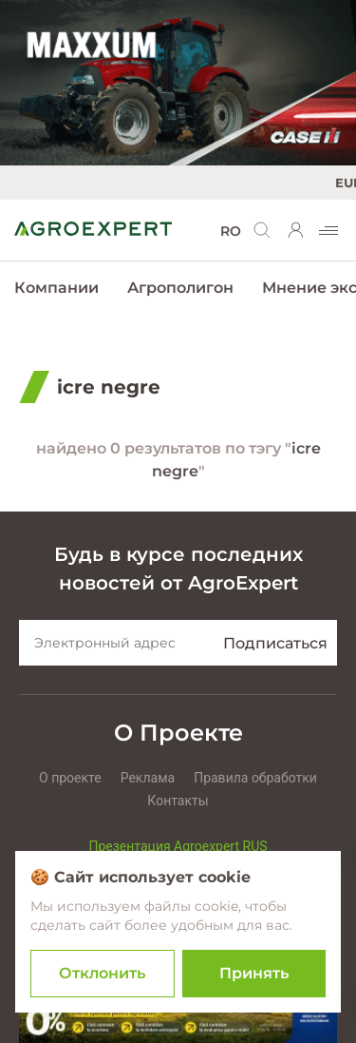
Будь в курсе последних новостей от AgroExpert (178, 568)
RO (230, 231)
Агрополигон (180, 288)
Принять (254, 973)
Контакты (177, 800)
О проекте (70, 777)
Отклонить (102, 973)
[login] (296, 230)
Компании (56, 288)
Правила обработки (255, 777)
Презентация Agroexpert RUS (177, 846)
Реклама (148, 777)
